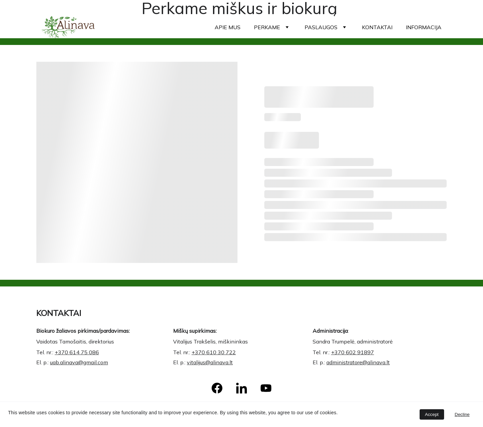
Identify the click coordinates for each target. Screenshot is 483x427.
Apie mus (227, 27)
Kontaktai (377, 27)
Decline (462, 414)
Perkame (267, 27)
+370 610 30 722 (216, 352)
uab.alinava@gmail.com (80, 361)
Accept (432, 414)
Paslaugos (321, 27)
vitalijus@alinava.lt (212, 361)
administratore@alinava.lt (359, 361)
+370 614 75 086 (78, 352)
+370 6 (343, 352)
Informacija (423, 27)
